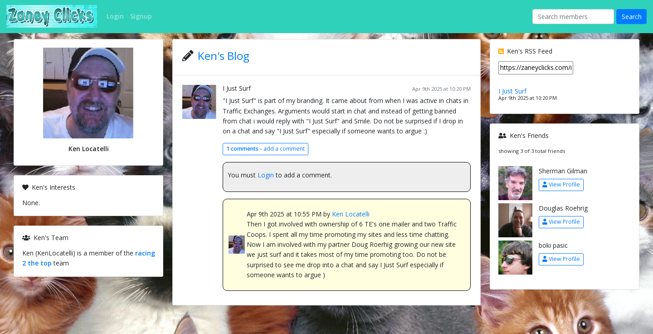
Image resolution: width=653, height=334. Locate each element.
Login (266, 175)
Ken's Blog (223, 55)
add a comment (265, 148)
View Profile (561, 184)
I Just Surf (237, 88)
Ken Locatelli (351, 214)
